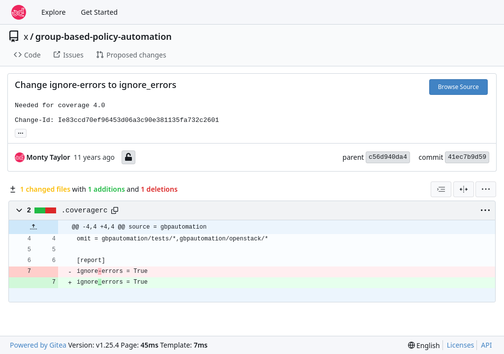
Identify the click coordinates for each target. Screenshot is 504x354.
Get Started (99, 12)
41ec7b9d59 (467, 157)
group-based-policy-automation (103, 36)
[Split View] (463, 189)
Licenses (460, 345)
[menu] (485, 189)
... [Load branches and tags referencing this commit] (21, 132)
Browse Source (458, 87)
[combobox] (441, 189)
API (486, 345)
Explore (53, 12)
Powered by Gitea (38, 345)
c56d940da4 (388, 157)
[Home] (18, 12)
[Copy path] (115, 210)
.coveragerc (85, 210)
